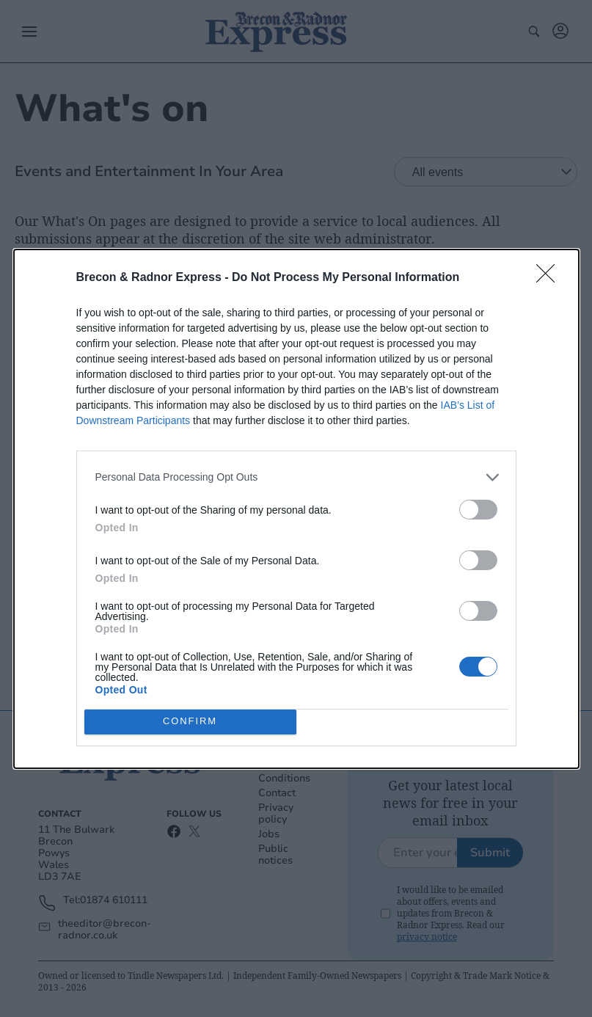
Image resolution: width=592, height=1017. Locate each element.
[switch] (478, 510)
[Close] (550, 278)
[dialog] (296, 508)
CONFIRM (190, 721)
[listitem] (296, 477)
